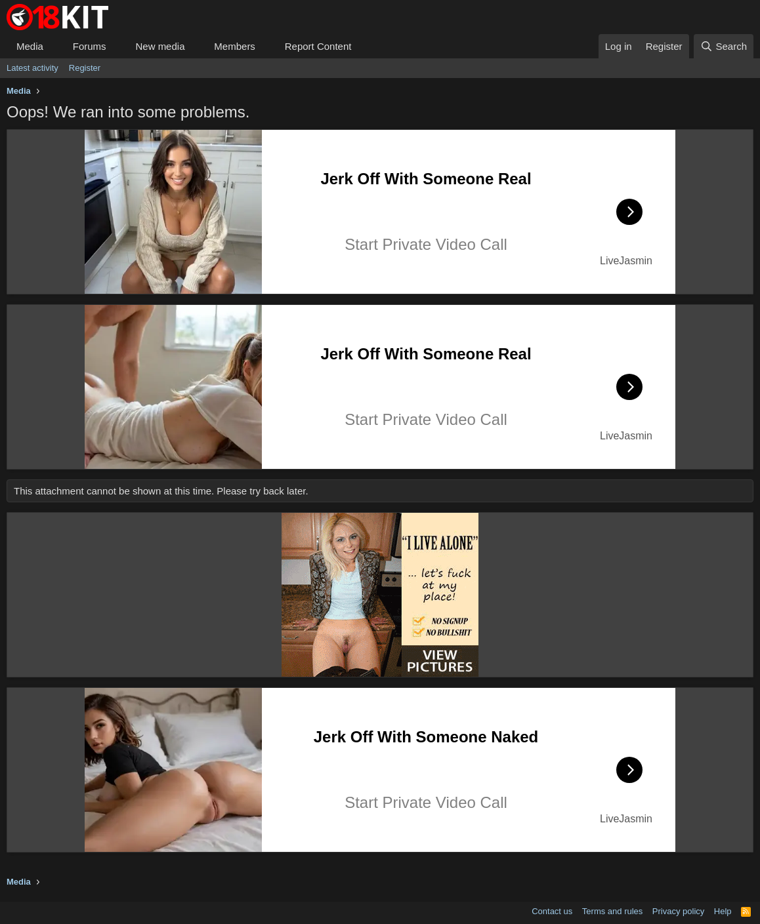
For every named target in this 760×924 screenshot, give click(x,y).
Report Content (318, 46)
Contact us (552, 911)
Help (723, 911)
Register (84, 68)
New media (159, 46)
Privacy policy (678, 911)
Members (234, 46)
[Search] (723, 46)
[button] (54, 46)
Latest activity (32, 68)
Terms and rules (612, 911)
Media (29, 46)
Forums (89, 46)
